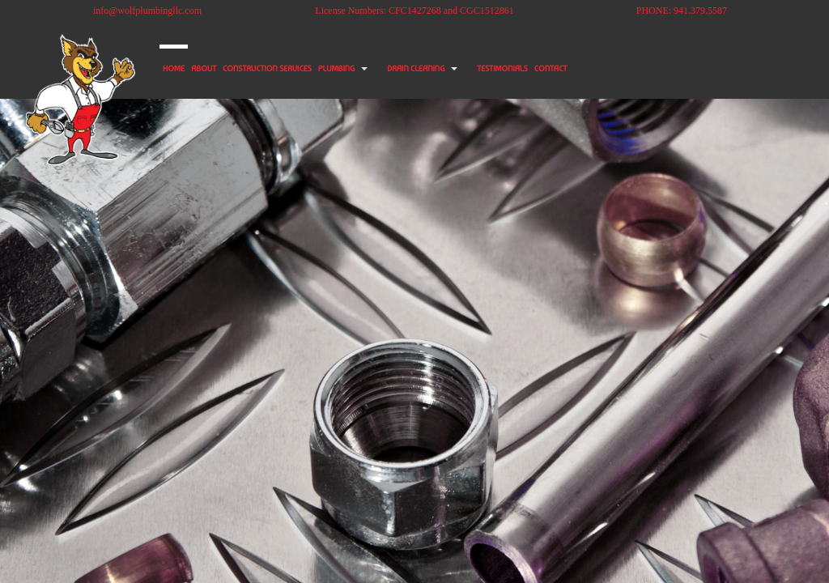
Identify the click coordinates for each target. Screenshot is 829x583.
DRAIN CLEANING (508, 68)
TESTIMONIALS (611, 68)
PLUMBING (412, 68)
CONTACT (681, 68)
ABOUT (230, 68)
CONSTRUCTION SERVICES (318, 68)
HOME (182, 68)
